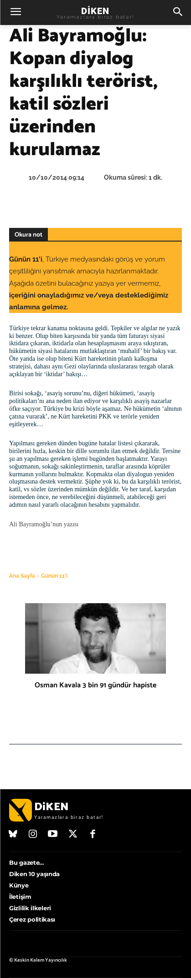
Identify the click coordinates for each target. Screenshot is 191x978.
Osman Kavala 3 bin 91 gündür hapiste (95, 685)
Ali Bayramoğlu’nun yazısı (43, 524)
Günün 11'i (54, 576)
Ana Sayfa (22, 576)
